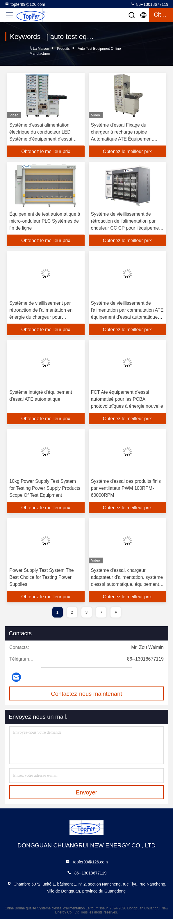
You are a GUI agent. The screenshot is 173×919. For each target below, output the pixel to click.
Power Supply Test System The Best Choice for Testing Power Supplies (41, 577)
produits (63, 49)
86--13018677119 (149, 4)
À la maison (39, 49)
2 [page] (72, 612)
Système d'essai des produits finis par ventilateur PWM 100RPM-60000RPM (126, 488)
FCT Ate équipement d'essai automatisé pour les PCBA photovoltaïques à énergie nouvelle (127, 399)
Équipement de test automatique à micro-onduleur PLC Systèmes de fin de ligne (44, 221)
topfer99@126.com (25, 4)
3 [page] (86, 612)
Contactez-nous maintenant (86, 694)
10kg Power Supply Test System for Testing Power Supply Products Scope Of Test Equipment (44, 488)
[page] (101, 612)
